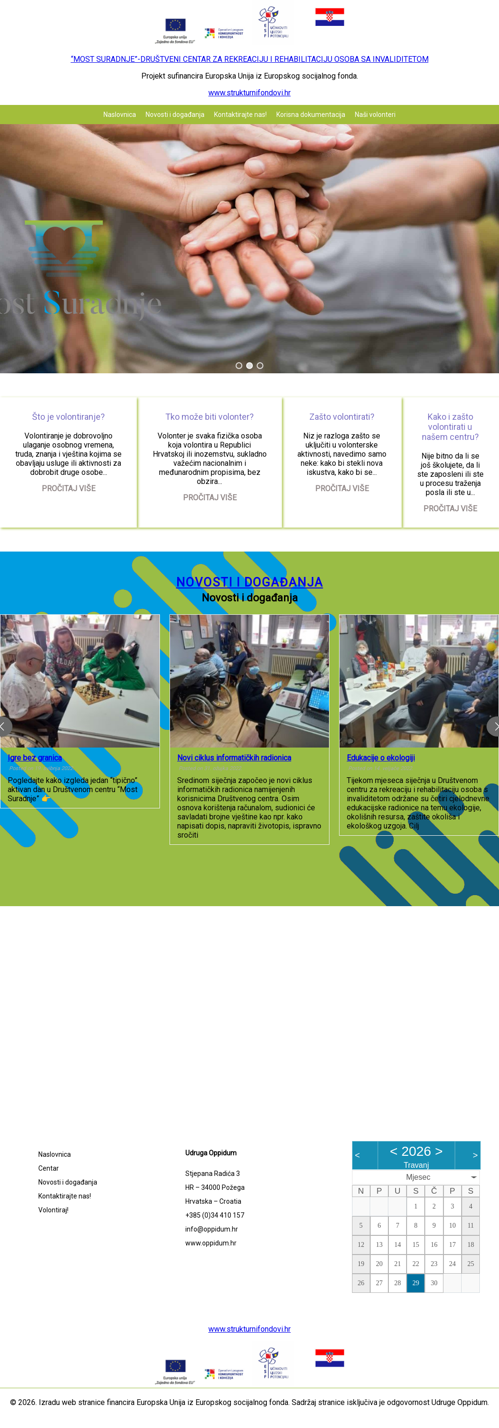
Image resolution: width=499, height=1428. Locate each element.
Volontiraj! (53, 1210)
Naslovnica (119, 114)
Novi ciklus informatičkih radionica (234, 757)
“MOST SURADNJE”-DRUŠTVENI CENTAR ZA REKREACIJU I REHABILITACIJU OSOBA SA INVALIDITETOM (250, 59)
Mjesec (418, 1177)
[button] (239, 365)
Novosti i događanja (175, 114)
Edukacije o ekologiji (381, 757)
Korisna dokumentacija (310, 114)
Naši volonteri (375, 114)
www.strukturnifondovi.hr (249, 92)
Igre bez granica (35, 757)
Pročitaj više (68, 488)
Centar (48, 1168)
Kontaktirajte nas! (240, 114)
